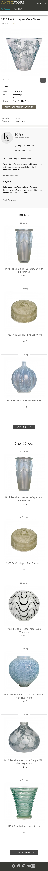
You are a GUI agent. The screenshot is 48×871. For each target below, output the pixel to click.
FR (38, 3)
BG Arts (19, 134)
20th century (12, 200)
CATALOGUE (5, 9)
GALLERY (18, 151)
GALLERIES (18, 9)
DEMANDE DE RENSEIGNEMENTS (19, 107)
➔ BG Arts (16, 118)
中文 (45, 3)
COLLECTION (26, 151)
